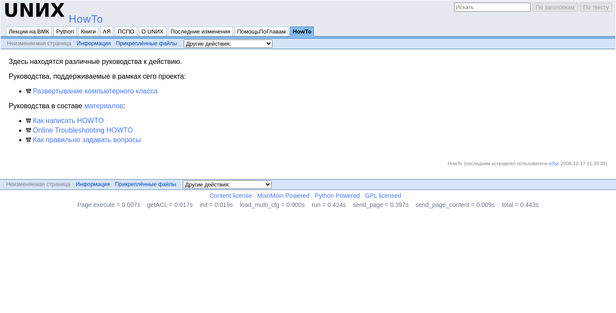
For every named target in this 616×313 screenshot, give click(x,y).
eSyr (554, 163)
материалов (103, 106)
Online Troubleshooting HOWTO (79, 130)
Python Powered (337, 195)
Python (65, 31)
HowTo (86, 19)
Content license (230, 195)
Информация (94, 43)
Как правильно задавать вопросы (83, 139)
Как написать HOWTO (65, 120)
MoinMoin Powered (283, 195)
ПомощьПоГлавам (261, 31)
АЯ (107, 31)
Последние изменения (200, 31)
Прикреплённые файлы (146, 43)
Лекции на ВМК (29, 31)
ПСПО (126, 31)
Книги (88, 31)
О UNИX (152, 31)
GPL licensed (383, 195)
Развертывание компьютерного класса (92, 91)
